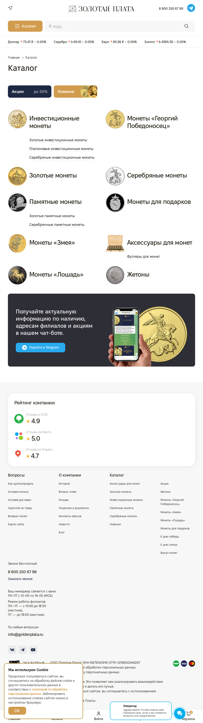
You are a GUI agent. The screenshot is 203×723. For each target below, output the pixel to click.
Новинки (66, 91)
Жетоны (138, 274)
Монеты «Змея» (52, 242)
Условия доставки (19, 499)
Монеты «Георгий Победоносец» (152, 122)
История (64, 483)
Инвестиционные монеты (54, 122)
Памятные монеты (55, 201)
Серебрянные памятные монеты (56, 224)
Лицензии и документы (74, 508)
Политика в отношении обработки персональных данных (93, 667)
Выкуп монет (169, 552)
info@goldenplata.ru (25, 634)
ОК (17, 711)
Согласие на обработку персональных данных (84, 672)
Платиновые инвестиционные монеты (61, 149)
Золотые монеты (53, 175)
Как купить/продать (20, 483)
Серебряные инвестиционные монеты (61, 157)
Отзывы (64, 499)
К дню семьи (169, 544)
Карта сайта (16, 524)
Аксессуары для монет (159, 242)
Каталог (117, 475)
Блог (62, 532)
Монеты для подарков (159, 201)
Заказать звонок (20, 579)
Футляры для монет (143, 256)
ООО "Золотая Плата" (66, 662)
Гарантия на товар (20, 508)
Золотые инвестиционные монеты (58, 140)
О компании (70, 475)
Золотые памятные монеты (52, 216)
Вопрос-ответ (68, 491)
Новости (64, 524)
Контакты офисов (70, 516)
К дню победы (170, 536)
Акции (29, 92)
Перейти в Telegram (40, 347)
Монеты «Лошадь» (56, 274)
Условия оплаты (18, 491)
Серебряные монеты (157, 175)
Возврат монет (17, 516)
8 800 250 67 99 (171, 8)
